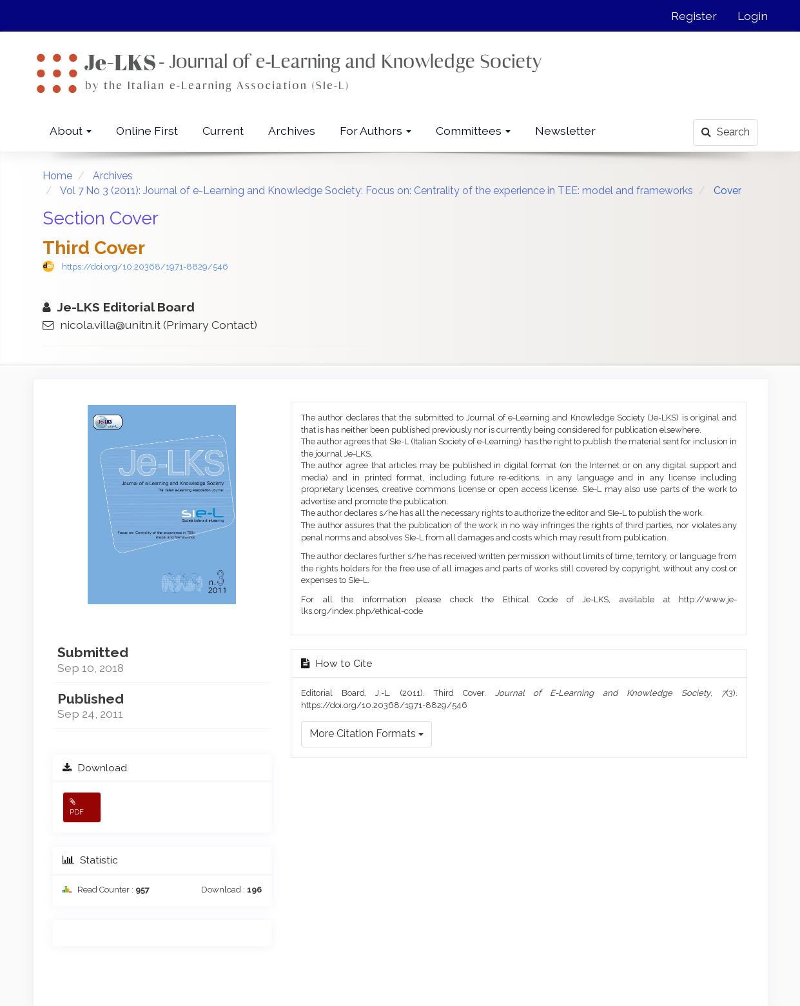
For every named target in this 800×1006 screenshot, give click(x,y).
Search (725, 132)
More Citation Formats (366, 733)
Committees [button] (473, 130)
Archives (291, 130)
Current (223, 130)
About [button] (71, 130)
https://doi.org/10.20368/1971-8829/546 (145, 266)
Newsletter (565, 130)
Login (752, 16)
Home (57, 176)
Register (694, 16)
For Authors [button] (375, 130)
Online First (147, 130)
